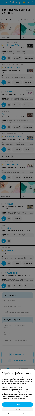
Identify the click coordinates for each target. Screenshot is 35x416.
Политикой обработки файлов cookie (13, 398)
